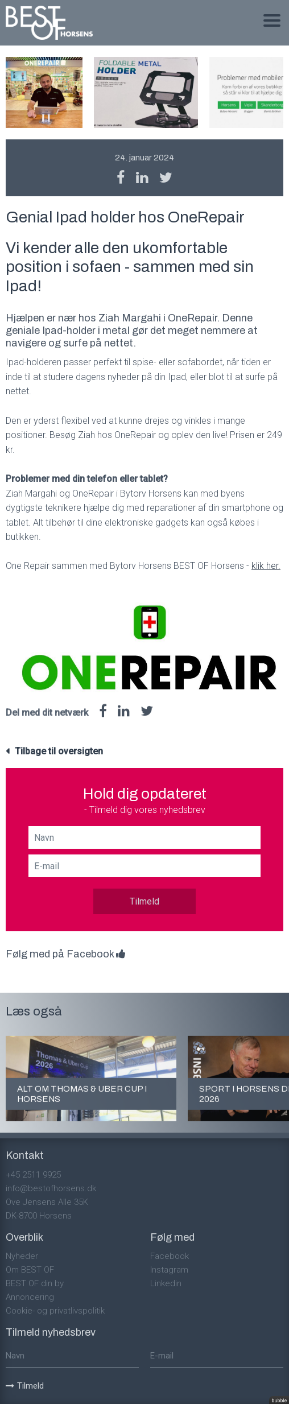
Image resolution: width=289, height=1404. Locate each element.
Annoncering (30, 1297)
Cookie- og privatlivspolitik (55, 1311)
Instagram (169, 1270)
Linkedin (165, 1283)
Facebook (169, 1256)
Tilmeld (144, 901)
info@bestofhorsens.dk (51, 1188)
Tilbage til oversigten (59, 751)
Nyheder (22, 1256)
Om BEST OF (30, 1270)
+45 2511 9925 (33, 1175)
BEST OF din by (35, 1283)
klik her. (265, 565)
